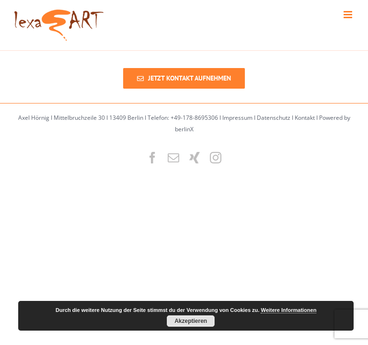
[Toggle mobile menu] (349, 15)
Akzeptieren (190, 321)
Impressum (237, 118)
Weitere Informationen (288, 310)
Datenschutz (273, 118)
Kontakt (305, 118)
